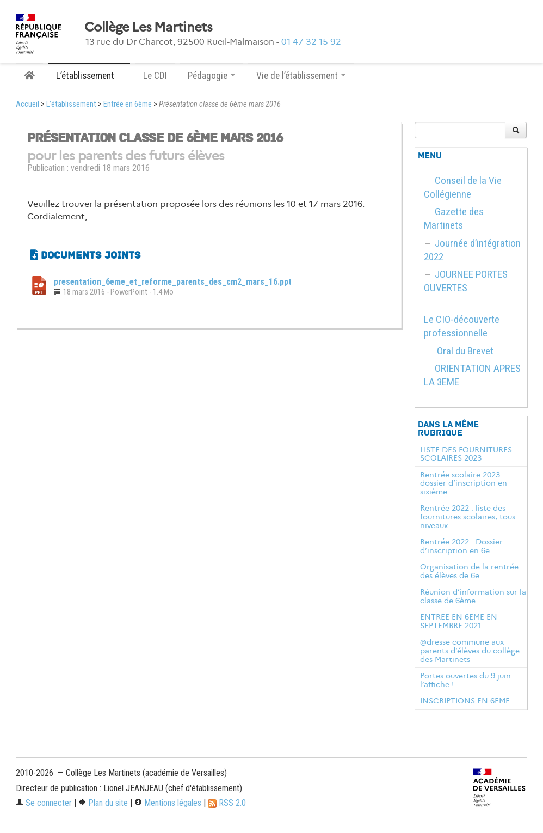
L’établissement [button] (89, 75)
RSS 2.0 (227, 803)
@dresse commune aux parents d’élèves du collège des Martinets (470, 650)
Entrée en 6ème (127, 104)
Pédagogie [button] (211, 75)
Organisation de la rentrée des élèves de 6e (469, 571)
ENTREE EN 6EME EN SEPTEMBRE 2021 (458, 621)
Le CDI (155, 75)
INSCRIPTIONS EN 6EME (465, 701)
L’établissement (71, 104)
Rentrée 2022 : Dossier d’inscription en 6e (461, 546)
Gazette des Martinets (454, 218)
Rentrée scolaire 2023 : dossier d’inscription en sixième (463, 483)
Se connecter (44, 803)
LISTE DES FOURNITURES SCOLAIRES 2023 (466, 454)
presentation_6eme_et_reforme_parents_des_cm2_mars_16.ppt (173, 282)
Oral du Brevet (465, 351)
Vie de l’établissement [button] (300, 75)
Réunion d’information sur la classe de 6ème (473, 596)
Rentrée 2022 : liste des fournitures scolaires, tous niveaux (467, 516)
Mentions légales (167, 803)
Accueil (27, 104)
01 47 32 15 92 (311, 41)
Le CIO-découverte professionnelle (461, 326)
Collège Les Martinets (148, 27)
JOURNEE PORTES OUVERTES (466, 281)
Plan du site (103, 803)
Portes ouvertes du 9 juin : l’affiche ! (467, 680)
